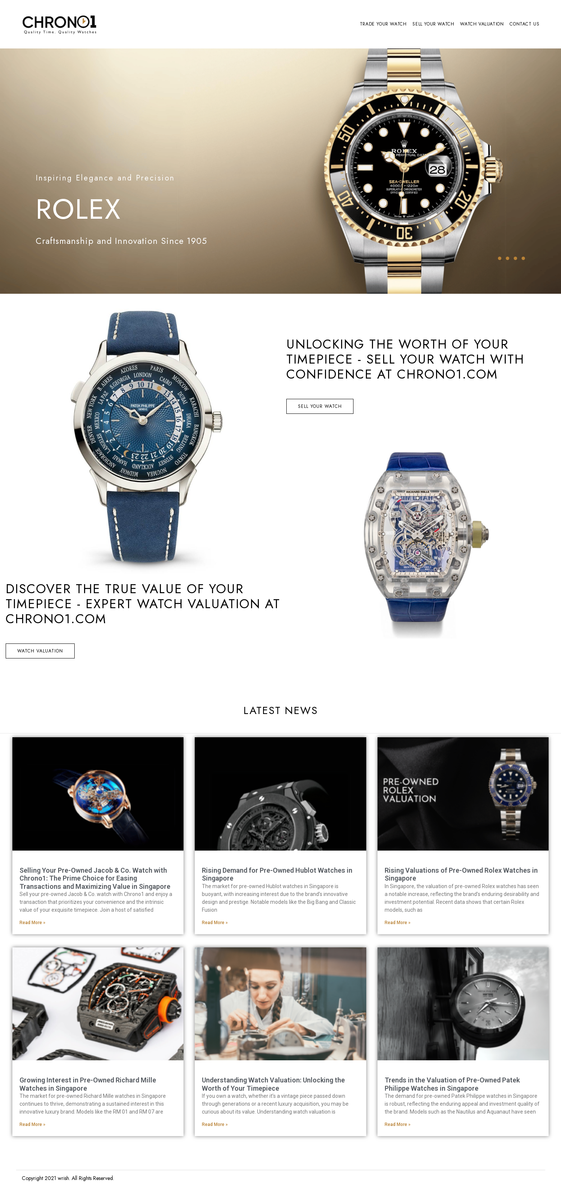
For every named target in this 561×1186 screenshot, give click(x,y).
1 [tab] (499, 258)
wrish (63, 1178)
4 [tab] (523, 258)
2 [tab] (507, 258)
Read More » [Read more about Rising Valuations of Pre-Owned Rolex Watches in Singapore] (398, 922)
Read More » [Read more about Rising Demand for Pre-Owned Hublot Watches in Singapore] (215, 922)
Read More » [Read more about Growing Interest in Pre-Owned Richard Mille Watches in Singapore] (32, 1124)
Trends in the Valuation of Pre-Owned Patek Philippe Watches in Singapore (452, 1084)
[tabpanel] (280, 171)
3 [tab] (515, 258)
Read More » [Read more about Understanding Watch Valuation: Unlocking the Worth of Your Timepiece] (215, 1124)
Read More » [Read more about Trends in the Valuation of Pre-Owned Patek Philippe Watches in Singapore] (398, 1124)
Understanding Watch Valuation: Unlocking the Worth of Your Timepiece (273, 1084)
